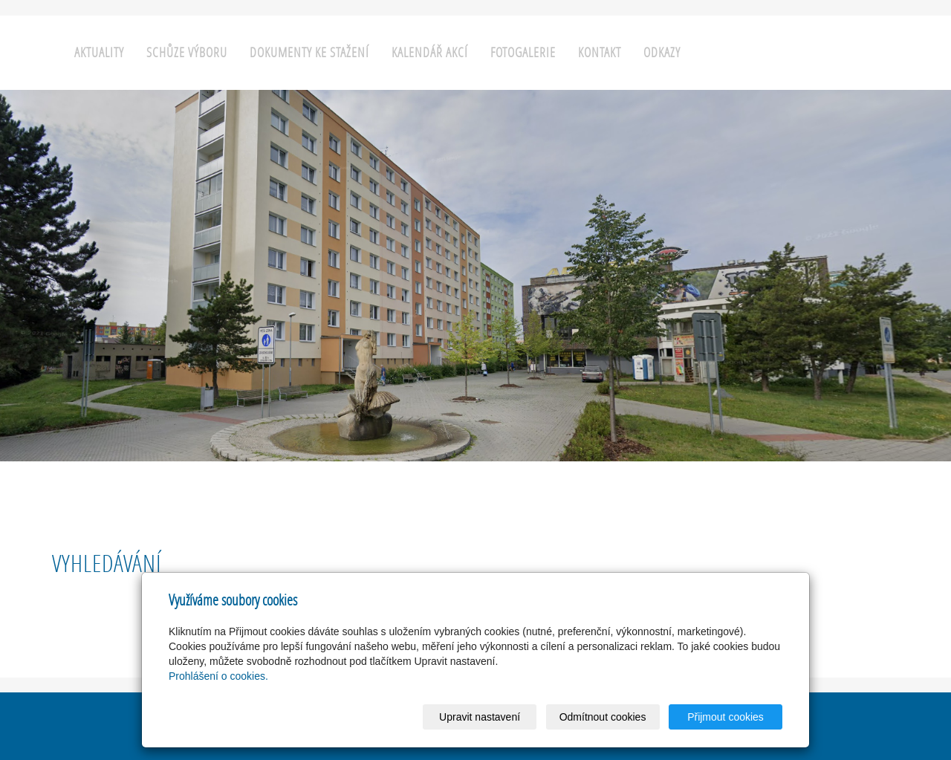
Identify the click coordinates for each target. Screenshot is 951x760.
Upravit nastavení (479, 717)
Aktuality (99, 52)
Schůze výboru (186, 52)
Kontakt (599, 52)
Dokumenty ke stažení (309, 52)
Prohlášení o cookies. (218, 676)
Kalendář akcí (430, 52)
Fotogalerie (523, 52)
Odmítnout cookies (602, 717)
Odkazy (662, 52)
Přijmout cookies (725, 717)
